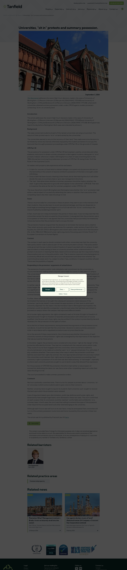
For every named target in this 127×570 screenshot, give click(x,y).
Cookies (61, 293)
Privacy (65, 293)
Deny (61, 289)
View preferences (76, 289)
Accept (47, 289)
